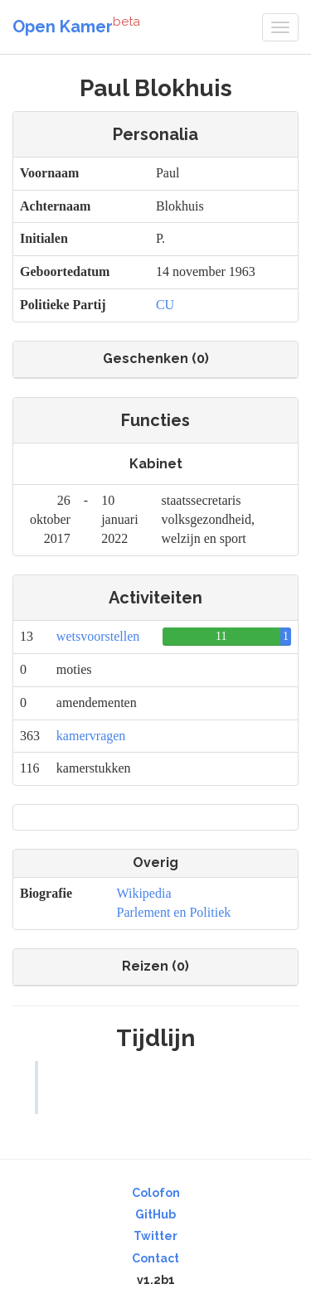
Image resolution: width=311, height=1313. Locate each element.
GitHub (155, 1214)
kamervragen (91, 736)
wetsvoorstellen (97, 636)
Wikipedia (144, 893)
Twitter (155, 1236)
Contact (155, 1258)
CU (165, 305)
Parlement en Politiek (174, 912)
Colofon (156, 1192)
